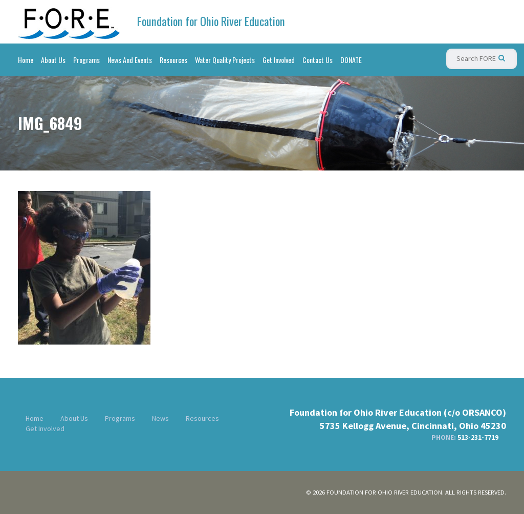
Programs (86, 59)
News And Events (129, 59)
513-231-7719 (477, 437)
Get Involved (279, 59)
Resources (173, 59)
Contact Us (317, 59)
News (160, 418)
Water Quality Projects (225, 59)
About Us (53, 59)
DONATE (351, 59)
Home (25, 59)
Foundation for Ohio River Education (211, 21)
